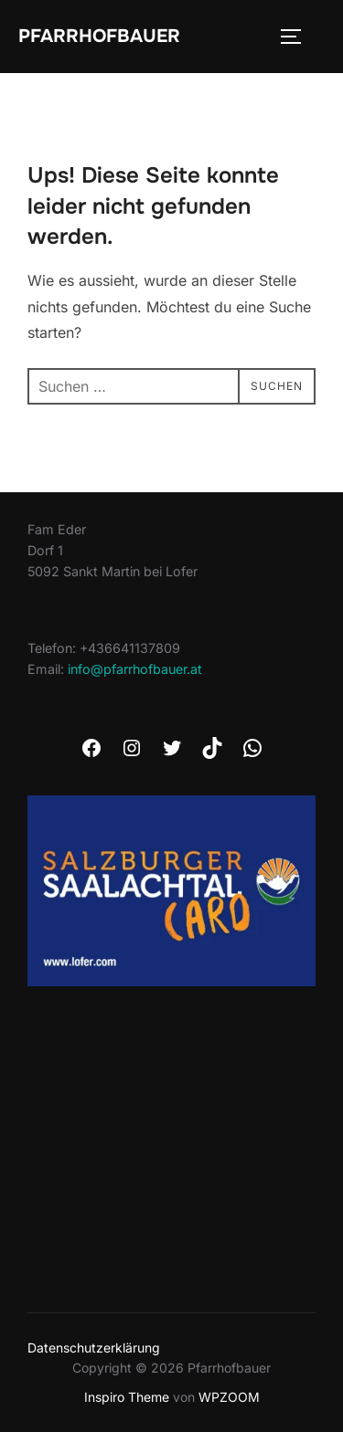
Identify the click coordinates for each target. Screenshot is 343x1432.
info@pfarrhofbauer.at (135, 669)
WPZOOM (229, 1397)
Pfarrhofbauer (99, 36)
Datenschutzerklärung (93, 1347)
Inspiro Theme (126, 1397)
